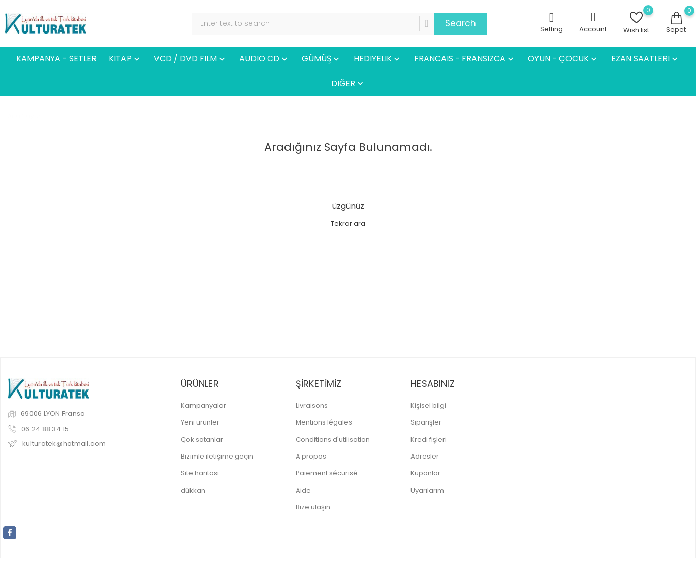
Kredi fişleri (428, 439)
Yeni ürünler (200, 422)
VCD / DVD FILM (190, 59)
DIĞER (348, 84)
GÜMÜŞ (321, 59)
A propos (311, 456)
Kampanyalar (203, 405)
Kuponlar (425, 473)
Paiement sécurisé (327, 473)
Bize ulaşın (313, 507)
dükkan (193, 490)
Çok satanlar (202, 439)
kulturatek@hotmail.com (64, 443)
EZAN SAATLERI (645, 59)
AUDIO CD (264, 59)
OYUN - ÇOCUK (563, 59)
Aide (303, 490)
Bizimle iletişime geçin (217, 456)
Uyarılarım (427, 490)
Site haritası (200, 473)
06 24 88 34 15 (45, 429)
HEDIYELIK (378, 59)
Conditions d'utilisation (333, 439)
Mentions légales (324, 422)
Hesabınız (432, 383)
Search (460, 23)
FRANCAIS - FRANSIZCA (465, 59)
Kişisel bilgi (428, 405)
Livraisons (312, 405)
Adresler (424, 456)
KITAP (125, 59)
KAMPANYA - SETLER (56, 58)
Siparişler (425, 422)
